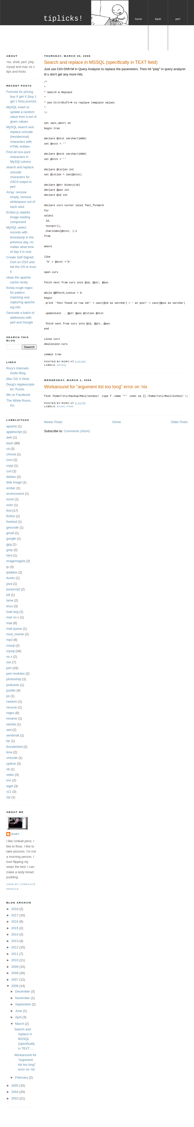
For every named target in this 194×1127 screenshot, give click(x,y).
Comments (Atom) (77, 431)
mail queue (14, 628)
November (23, 998)
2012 (15, 947)
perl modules (15, 673)
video (10, 775)
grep (9, 550)
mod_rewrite (15, 634)
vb (8, 769)
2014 (15, 934)
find (70, 406)
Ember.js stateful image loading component (18, 217)
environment (15, 494)
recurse (11, 707)
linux (9, 606)
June (19, 1011)
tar (8, 741)
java (9, 584)
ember (10, 488)
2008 (15, 973)
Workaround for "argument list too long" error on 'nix (95, 386)
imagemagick (15, 561)
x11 (9, 791)
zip (8, 797)
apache (11, 426)
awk (9, 437)
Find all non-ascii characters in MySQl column (18, 156)
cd (8, 449)
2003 (15, 1098)
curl (9, 471)
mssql (62, 365)
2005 (15, 1085)
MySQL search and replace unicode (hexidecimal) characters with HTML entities (20, 136)
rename (11, 718)
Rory (15, 834)
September (23, 1004)
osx (8, 662)
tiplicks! (63, 19)
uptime (11, 763)
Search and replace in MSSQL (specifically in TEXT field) (101, 62)
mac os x (12, 617)
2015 (15, 928)
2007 (15, 979)
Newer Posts (53, 422)
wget (9, 786)
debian (11, 477)
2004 (15, 1092)
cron (9, 460)
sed (9, 730)
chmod (11, 454)
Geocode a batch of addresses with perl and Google (20, 317)
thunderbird (14, 747)
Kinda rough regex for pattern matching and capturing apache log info (20, 297)
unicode (12, 758)
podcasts (12, 685)
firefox (10, 516)
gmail (10, 533)
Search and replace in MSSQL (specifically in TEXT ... (24, 1038)
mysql (138, 44)
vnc (8, 780)
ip (7, 567)
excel (10, 499)
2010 (15, 960)
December (23, 991)
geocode (12, 527)
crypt (9, 466)
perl (178, 18)
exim (9, 505)
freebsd (11, 522)
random (11, 701)
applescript (14, 432)
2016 (15, 921)
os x (158, 44)
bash (158, 18)
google (11, 538)
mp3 (9, 640)
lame (9, 600)
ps (8, 696)
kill (8, 595)
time (9, 752)
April (18, 1017)
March (20, 1024)
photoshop (13, 679)
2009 (15, 967)
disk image (14, 482)
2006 (15, 986)
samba (11, 724)
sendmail (12, 735)
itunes (10, 578)
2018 (15, 909)
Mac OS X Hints (17, 379)
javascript (13, 589)
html (9, 555)
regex (10, 713)
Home (116, 422)
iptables (11, 572)
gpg (9, 544)
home (138, 18)
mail (9, 623)
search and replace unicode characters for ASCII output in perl (20, 176)
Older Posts (179, 422)
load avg (12, 612)
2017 (15, 915)
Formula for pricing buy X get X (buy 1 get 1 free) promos (21, 96)
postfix (11, 690)
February (22, 1077)
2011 (15, 954)
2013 (15, 941)
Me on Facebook (18, 395)
